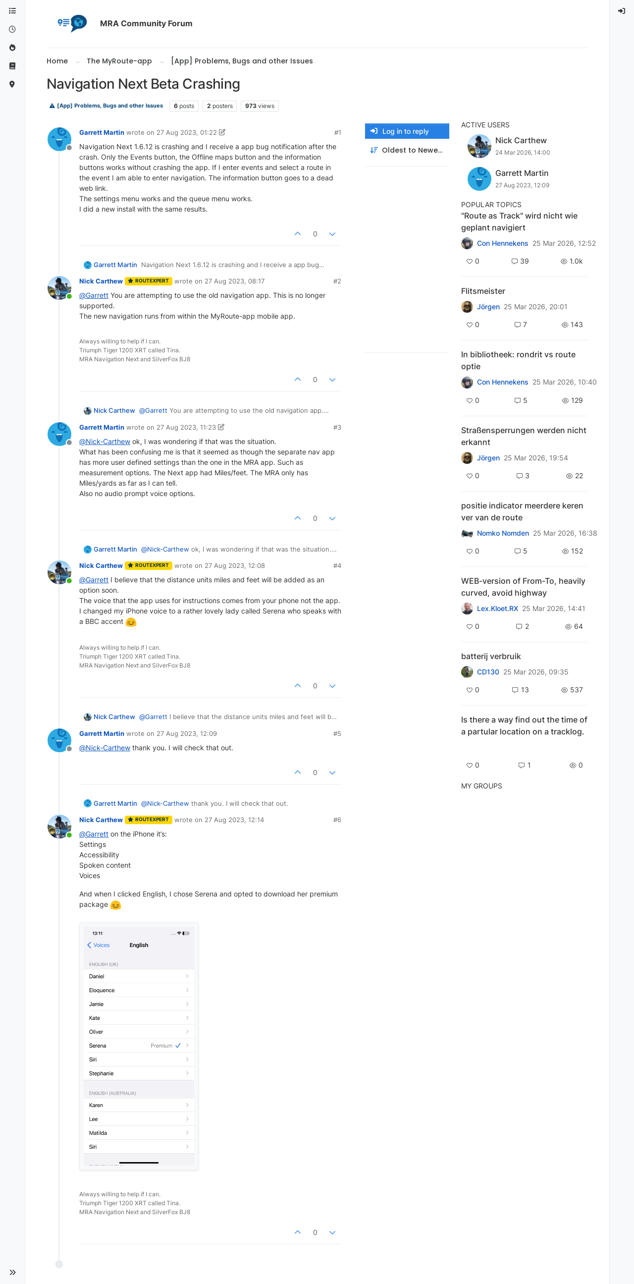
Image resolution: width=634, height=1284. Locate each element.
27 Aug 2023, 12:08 (235, 565)
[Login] (622, 11)
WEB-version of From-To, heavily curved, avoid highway (523, 587)
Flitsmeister (483, 291)
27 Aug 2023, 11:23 (186, 427)
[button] (12, 1272)
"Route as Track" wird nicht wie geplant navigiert (519, 221)
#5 (337, 733)
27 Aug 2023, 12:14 (234, 820)
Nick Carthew (101, 281)
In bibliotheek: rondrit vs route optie (518, 360)
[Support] (12, 66)
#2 (337, 281)
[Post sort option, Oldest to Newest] (407, 150)
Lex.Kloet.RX (497, 608)
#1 (337, 132)
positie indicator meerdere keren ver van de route (522, 511)
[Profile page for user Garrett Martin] (59, 139)
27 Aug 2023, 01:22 (187, 132)
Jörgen (488, 306)
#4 (337, 565)
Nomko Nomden (503, 533)
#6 (337, 820)
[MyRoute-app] (12, 84)
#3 (337, 427)
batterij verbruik (491, 656)
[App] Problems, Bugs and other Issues (106, 106)
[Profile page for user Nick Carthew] (59, 288)
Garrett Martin (101, 132)
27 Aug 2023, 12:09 (187, 733)
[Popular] (12, 48)
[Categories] (12, 11)
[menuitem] (622, 11)
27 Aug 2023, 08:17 (234, 281)
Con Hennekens (502, 243)
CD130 (488, 672)
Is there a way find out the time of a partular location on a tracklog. (524, 725)
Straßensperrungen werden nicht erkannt (523, 436)
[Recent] (12, 29)
